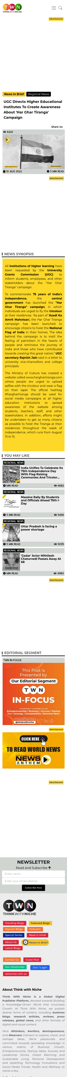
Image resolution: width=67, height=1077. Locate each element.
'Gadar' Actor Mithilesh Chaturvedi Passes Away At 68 (41, 559)
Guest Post (32, 959)
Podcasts (35, 929)
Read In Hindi (37, 935)
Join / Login (40, 967)
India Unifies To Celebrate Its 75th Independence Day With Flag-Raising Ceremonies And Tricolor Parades (42, 472)
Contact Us (12, 959)
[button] (60, 8)
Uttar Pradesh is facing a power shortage (39, 528)
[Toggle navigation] (53, 8)
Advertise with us (16, 973)
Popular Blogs (13, 929)
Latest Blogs (12, 948)
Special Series (13, 935)
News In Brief (14, 94)
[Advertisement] (33, 55)
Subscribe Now (33, 887)
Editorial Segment (22, 653)
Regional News (38, 94)
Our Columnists (14, 966)
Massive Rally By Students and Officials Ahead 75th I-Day (40, 500)
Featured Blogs (40, 923)
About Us (10, 942)
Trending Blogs (14, 923)
